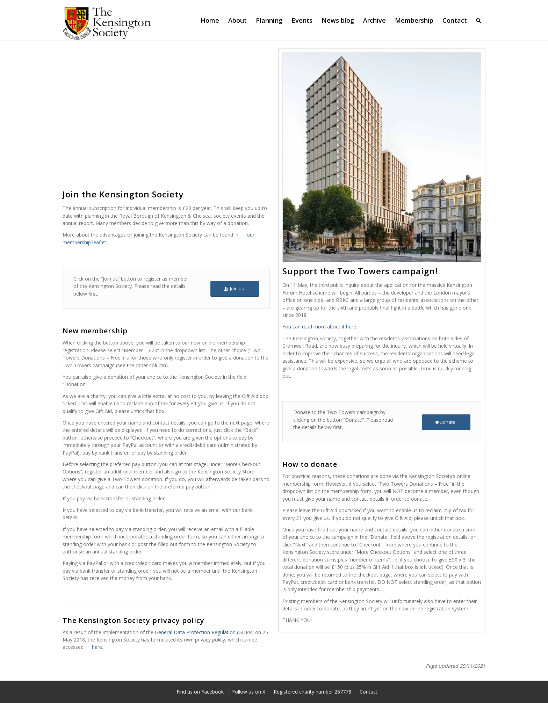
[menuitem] (210, 20)
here (97, 647)
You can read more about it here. (319, 326)
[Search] (478, 20)
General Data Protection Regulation (195, 632)
